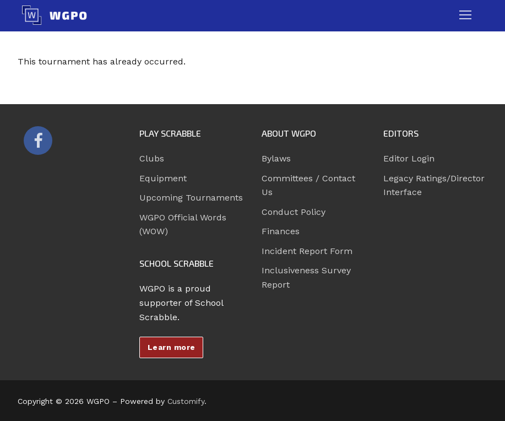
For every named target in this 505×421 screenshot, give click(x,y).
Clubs (151, 158)
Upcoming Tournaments (191, 197)
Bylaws (276, 158)
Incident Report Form (307, 251)
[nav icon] (465, 15)
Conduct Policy (293, 212)
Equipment (163, 178)
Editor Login (409, 158)
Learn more (172, 347)
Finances (281, 231)
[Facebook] (38, 140)
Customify (185, 401)
